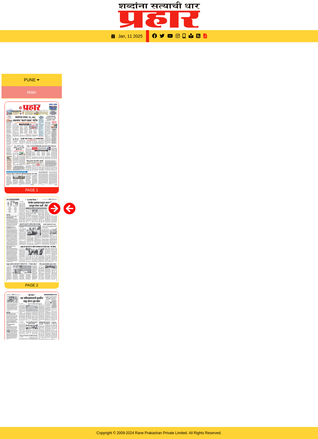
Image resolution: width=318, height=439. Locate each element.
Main (31, 92)
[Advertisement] (159, 57)
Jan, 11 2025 (130, 36)
